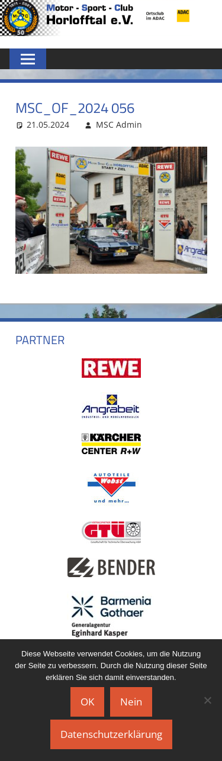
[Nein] (207, 700)
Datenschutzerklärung (111, 734)
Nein (131, 701)
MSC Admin (119, 124)
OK (87, 701)
